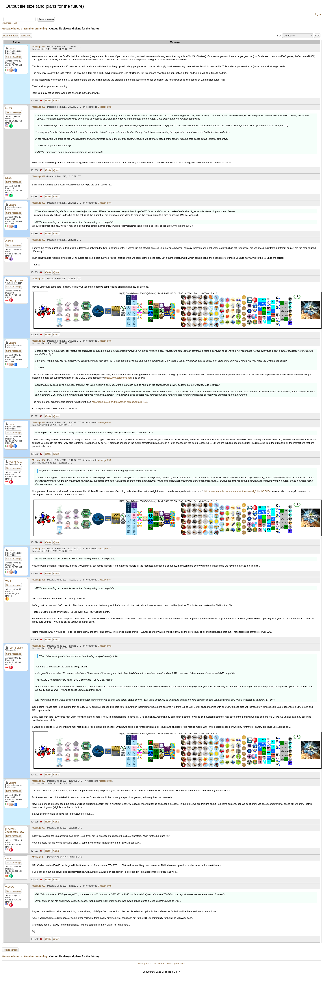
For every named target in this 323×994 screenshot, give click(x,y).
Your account (158, 963)
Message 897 (38, 646)
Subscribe (26, 35)
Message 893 (38, 422)
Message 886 (38, 107)
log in (318, 14)
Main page (143, 963)
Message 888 (38, 203)
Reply (48, 100)
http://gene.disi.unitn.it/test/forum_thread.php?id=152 (119, 402)
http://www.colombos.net (118, 377)
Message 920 (38, 886)
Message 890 (38, 278)
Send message (13, 56)
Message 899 (38, 781)
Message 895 (38, 548)
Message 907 (38, 828)
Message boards (12, 28)
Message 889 (38, 240)
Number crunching (35, 28)
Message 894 (38, 460)
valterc (12, 48)
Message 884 (38, 46)
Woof (8, 581)
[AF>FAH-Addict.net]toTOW (14, 830)
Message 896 (38, 579)
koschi (8, 858)
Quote (56, 100)
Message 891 (38, 341)
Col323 (9, 241)
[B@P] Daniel (16, 280)
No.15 (8, 108)
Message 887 (38, 176)
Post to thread (10, 35)
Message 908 (38, 857)
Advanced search (10, 23)
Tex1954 (9, 887)
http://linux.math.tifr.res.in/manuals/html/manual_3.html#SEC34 (237, 491)
